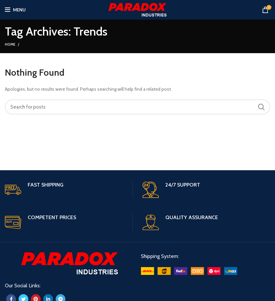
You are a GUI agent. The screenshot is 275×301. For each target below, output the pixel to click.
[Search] (137, 106)
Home (10, 44)
